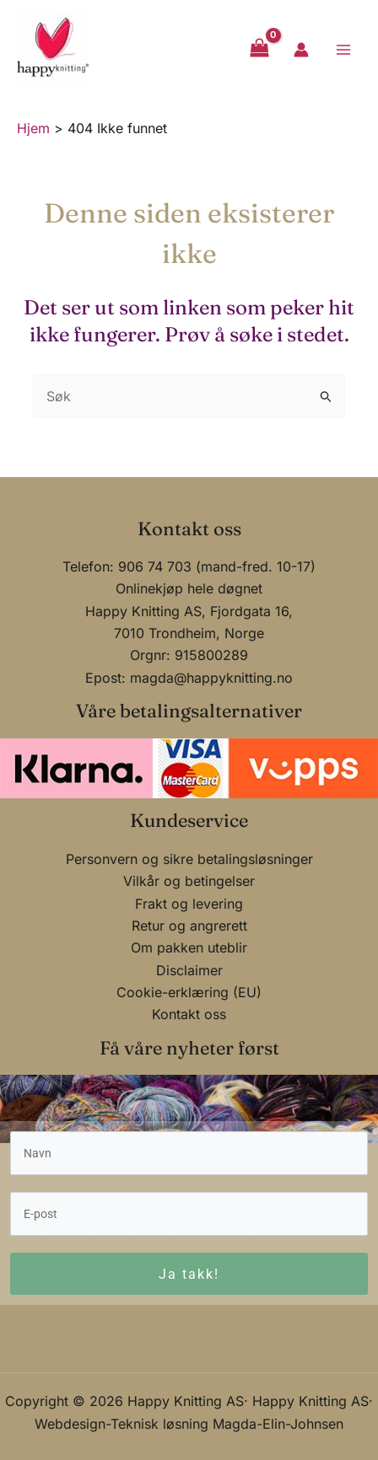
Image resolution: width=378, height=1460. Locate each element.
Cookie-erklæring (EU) (189, 988)
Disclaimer (189, 966)
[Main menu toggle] (343, 49)
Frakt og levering (189, 899)
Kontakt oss (189, 1010)
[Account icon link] (301, 49)
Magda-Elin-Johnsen (278, 1423)
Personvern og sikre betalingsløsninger (189, 854)
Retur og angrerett (189, 922)
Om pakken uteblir (189, 944)
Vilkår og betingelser (189, 877)
